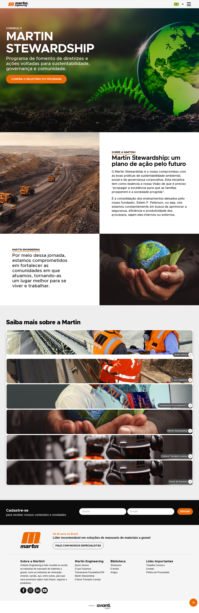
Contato (150, 569)
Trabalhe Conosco (155, 565)
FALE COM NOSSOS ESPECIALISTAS (78, 545)
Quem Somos (82, 565)
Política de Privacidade (157, 572)
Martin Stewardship (84, 576)
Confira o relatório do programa (36, 79)
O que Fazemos (83, 569)
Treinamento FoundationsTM (89, 572)
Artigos (114, 572)
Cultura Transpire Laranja (88, 579)
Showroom (115, 565)
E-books (114, 569)
